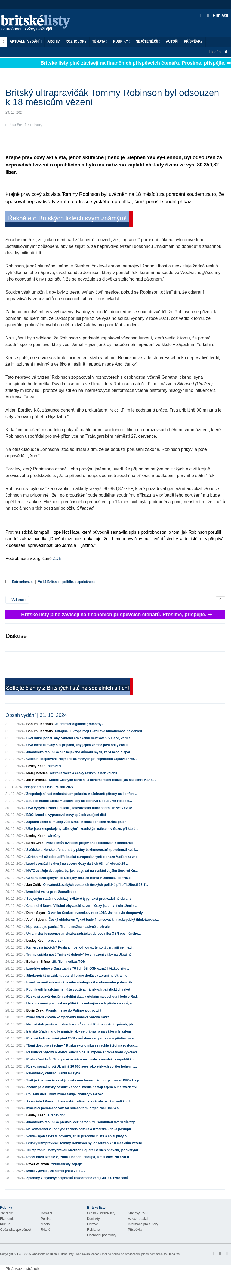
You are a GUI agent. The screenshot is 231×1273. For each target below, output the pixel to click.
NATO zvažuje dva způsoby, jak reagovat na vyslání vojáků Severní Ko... (82, 871)
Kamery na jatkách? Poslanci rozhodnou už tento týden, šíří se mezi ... (80, 947)
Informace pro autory (143, 1224)
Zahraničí (7, 1213)
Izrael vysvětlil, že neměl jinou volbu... (55, 1171)
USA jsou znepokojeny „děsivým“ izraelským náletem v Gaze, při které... (82, 829)
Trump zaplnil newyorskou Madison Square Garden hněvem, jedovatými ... (83, 1150)
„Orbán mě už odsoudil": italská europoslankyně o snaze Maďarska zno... (83, 857)
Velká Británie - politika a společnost (66, 582)
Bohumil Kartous (39, 724)
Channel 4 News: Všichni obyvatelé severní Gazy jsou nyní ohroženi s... (81, 906)
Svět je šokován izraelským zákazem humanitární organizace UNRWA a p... (84, 1080)
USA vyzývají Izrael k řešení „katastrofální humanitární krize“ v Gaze (79, 808)
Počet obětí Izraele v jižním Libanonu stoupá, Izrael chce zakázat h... (79, 1157)
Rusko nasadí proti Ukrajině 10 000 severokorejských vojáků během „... (81, 1066)
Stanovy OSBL (138, 1213)
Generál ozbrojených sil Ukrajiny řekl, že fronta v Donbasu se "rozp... (79, 878)
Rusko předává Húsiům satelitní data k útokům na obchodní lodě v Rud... (83, 996)
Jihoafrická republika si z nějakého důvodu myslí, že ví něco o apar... (79, 752)
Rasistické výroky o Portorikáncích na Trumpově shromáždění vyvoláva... (83, 1052)
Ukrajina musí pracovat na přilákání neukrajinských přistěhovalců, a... (80, 1003)
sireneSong (56, 1115)
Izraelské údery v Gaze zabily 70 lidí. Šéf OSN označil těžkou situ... (77, 968)
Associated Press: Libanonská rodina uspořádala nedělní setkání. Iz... (80, 1101)
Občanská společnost (15, 1230)
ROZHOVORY (76, 41)
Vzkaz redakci (138, 1219)
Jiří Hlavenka (36, 780)
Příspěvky (193, 41)
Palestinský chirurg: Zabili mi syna (53, 1073)
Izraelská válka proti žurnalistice (51, 892)
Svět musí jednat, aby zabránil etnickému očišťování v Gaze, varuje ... (80, 738)
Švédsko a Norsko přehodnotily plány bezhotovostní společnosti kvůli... (82, 850)
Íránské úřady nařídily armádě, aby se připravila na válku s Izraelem (78, 1031)
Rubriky (121, 41)
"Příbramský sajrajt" (66, 1164)
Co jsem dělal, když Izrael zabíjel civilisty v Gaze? (64, 1094)
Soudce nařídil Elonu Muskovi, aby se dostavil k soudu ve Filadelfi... (79, 801)
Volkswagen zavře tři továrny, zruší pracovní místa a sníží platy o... (77, 1136)
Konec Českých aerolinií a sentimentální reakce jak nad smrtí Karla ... (102, 780)
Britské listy (38, 23)
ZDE (57, 558)
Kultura (5, 1224)
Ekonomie (7, 1219)
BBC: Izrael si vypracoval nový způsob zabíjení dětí (66, 815)
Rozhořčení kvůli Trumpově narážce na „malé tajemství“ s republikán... (81, 1059)
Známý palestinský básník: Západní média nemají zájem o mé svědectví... (83, 1087)
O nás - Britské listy (101, 1213)
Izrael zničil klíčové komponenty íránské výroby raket (67, 1017)
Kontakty (93, 1219)
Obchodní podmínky (101, 1235)
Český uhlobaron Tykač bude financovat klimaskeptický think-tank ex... (103, 920)
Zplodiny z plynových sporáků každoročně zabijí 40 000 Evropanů (77, 1178)
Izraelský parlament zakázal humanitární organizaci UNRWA (72, 1108)
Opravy (92, 1224)
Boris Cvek (35, 843)
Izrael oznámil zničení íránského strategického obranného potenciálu (79, 982)
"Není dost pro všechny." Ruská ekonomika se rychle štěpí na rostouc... (82, 1045)
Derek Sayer (35, 913)
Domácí (46, 1213)
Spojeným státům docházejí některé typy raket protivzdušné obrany (78, 899)
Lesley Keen (35, 766)
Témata (99, 41)
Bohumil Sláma (38, 962)
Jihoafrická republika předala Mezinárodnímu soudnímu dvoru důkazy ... (82, 1122)
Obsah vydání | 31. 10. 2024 (36, 715)
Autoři (172, 41)
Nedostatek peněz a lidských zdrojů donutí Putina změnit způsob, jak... (81, 1024)
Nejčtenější (148, 41)
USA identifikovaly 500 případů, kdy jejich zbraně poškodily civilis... (78, 745)
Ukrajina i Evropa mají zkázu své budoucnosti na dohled (98, 731)
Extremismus (22, 582)
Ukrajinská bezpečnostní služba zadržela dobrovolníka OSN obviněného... (83, 933)
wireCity (54, 836)
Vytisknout (17, 600)
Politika (46, 1219)
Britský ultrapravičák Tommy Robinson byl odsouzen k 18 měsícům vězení (84, 1143)
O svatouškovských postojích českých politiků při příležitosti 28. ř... (95, 885)
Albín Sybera (36, 920)
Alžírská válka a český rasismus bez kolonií (83, 773)
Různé (45, 1230)
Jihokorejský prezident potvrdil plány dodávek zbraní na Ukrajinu (76, 975)
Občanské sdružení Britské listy (52, 1254)
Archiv (53, 41)
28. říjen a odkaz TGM (69, 962)
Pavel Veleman (37, 1164)
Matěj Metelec (37, 773)
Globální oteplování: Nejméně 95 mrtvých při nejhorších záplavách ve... (81, 759)
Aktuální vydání (26, 41)
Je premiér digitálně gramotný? (79, 724)
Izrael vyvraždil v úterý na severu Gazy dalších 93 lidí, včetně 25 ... (77, 864)
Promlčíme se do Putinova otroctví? (73, 1010)
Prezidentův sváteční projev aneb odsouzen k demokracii (90, 843)
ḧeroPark (55, 766)
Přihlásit (217, 15)
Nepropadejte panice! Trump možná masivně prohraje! (68, 927)
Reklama (93, 1230)
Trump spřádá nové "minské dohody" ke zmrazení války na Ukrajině (78, 954)
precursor (55, 941)
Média (45, 1224)
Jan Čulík (33, 885)
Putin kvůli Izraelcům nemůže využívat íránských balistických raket (78, 989)
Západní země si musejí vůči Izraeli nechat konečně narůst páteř (76, 822)
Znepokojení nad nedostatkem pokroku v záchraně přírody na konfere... (81, 794)
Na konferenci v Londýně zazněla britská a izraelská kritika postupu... (80, 1129)
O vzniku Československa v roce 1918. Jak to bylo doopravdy (95, 913)
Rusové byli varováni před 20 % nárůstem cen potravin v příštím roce (80, 1038)
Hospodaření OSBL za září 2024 (48, 787)
